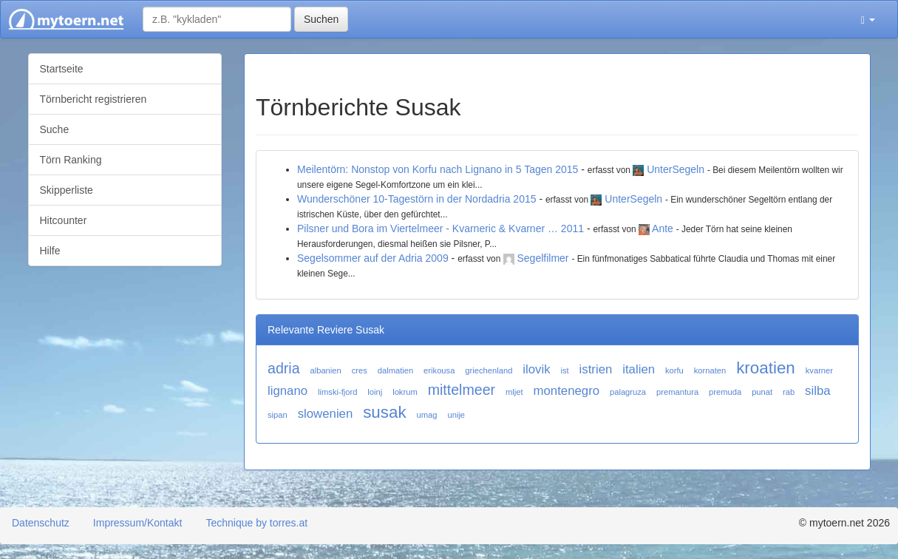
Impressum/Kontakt (138, 523)
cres (359, 370)
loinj (374, 391)
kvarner (819, 370)
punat (762, 391)
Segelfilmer (543, 258)
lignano (287, 391)
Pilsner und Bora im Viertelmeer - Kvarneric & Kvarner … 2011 (440, 228)
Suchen (321, 19)
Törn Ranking (71, 160)
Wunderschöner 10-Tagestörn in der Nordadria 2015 (417, 199)
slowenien (325, 414)
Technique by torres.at (256, 523)
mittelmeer (461, 390)
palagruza (628, 391)
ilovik (536, 369)
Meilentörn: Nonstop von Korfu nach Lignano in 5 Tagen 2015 (437, 169)
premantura (677, 391)
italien (638, 369)
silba (818, 391)
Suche (54, 129)
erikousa (439, 370)
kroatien (765, 368)
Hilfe (50, 251)
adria (284, 368)
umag (427, 414)
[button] (868, 19)
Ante (662, 228)
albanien (325, 370)
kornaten (710, 370)
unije (456, 414)
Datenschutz (40, 523)
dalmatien (396, 370)
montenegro (567, 391)
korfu (674, 370)
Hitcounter (63, 220)
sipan (278, 414)
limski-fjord (337, 391)
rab (789, 391)
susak (385, 412)
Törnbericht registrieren (93, 99)
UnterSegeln (675, 169)
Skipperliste (66, 190)
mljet (514, 391)
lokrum (405, 391)
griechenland (488, 370)
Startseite (62, 69)
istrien (596, 369)
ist (564, 370)
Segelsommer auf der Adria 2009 (373, 258)
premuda (725, 391)
